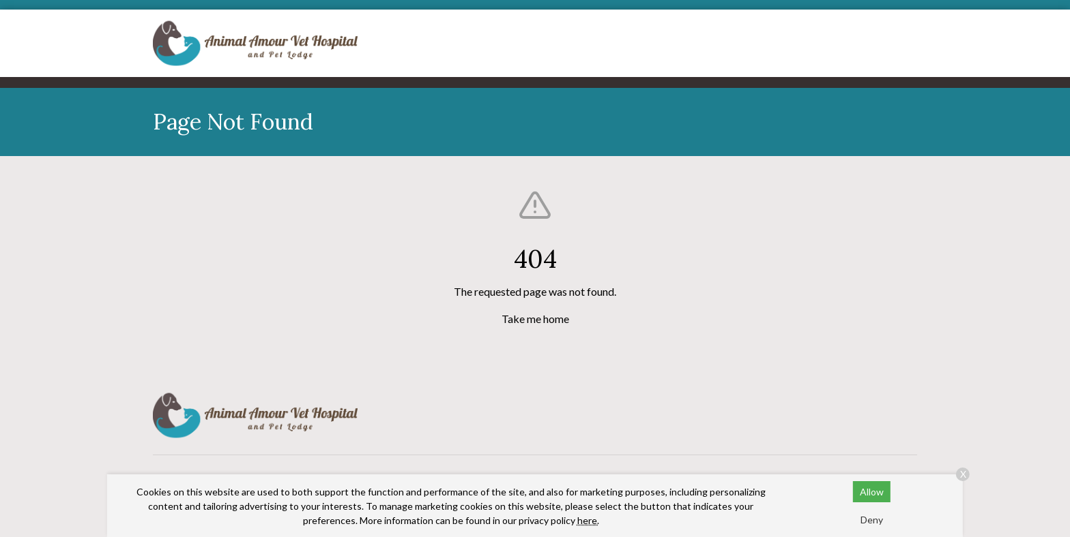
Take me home (535, 318)
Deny (872, 519)
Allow (872, 491)
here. (588, 520)
